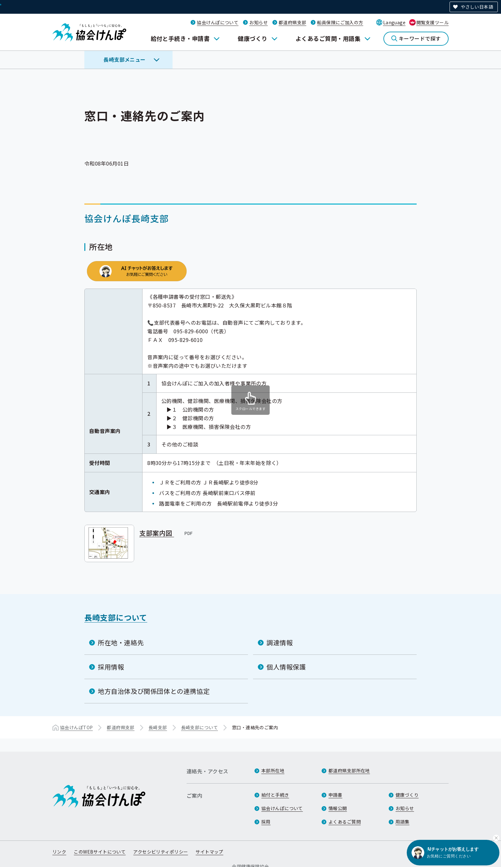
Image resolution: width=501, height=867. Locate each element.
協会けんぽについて (217, 22)
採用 (266, 822)
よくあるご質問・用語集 (328, 38)
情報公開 (337, 808)
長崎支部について (115, 617)
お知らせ (258, 22)
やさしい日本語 (477, 7)
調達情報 (279, 642)
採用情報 (111, 666)
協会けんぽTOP (76, 727)
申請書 (335, 795)
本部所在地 (272, 771)
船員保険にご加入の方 (340, 22)
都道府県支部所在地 (349, 771)
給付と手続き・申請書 (180, 38)
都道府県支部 (292, 22)
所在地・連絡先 (121, 642)
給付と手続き (275, 795)
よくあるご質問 (344, 822)
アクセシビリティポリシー (160, 852)
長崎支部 (158, 727)
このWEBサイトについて (100, 852)
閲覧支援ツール (432, 22)
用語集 (402, 822)
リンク (59, 852)
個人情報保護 (286, 666)
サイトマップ (209, 852)
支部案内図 (166, 532)
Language (394, 22)
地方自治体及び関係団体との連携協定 (154, 690)
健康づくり (252, 38)
